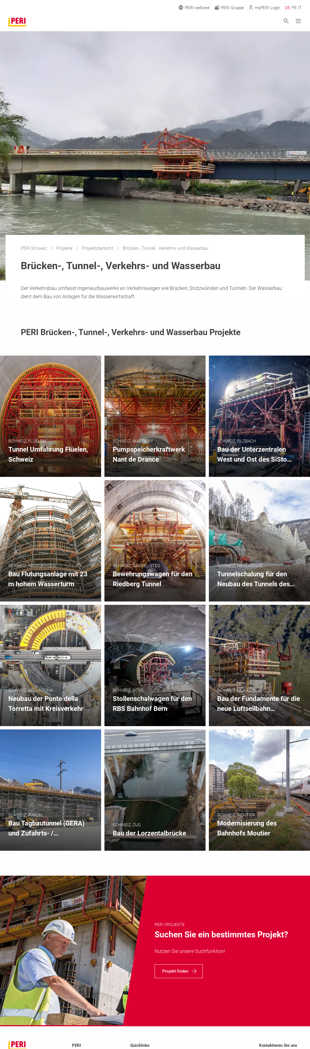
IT (300, 7)
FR (294, 7)
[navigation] (179, 971)
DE (287, 7)
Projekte (65, 248)
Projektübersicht (98, 248)
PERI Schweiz (34, 248)
